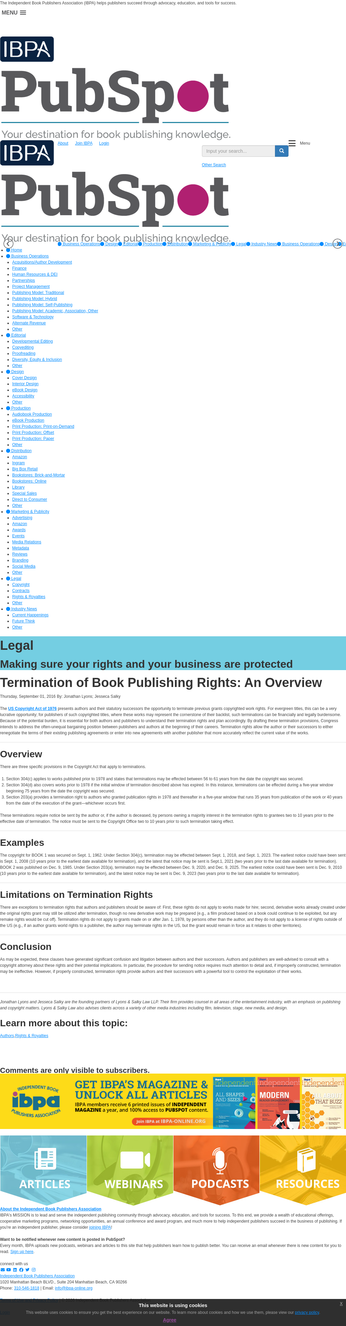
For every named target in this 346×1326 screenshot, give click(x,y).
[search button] (282, 151)
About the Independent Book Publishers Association (50, 1209)
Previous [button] (8, 244)
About (63, 143)
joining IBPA (100, 1227)
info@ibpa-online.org (74, 1288)
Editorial (128, 244)
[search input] (238, 151)
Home (14, 250)
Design (109, 244)
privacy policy (307, 1312)
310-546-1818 (26, 1288)
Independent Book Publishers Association (37, 1276)
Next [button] (337, 244)
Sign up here (21, 1251)
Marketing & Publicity (209, 244)
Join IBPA (83, 143)
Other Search (214, 165)
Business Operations (78, 244)
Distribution (175, 244)
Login (104, 143)
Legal (238, 244)
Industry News (261, 244)
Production (150, 244)
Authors (7, 1035)
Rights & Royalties (31, 1035)
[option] (78, 244)
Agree (170, 1320)
